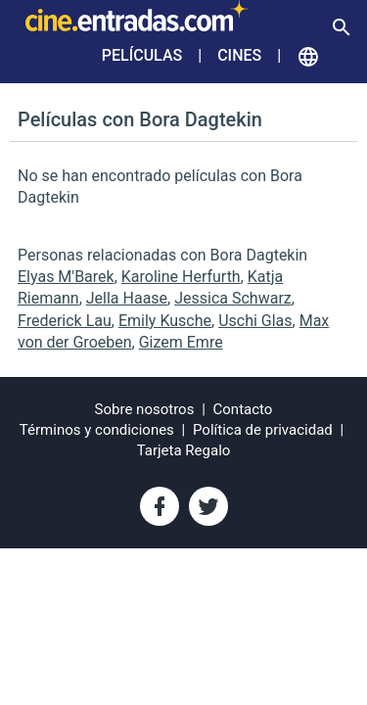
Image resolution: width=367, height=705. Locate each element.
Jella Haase (126, 298)
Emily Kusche (164, 320)
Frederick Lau (65, 320)
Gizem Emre (181, 342)
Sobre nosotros (145, 409)
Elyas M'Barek (66, 276)
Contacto (243, 409)
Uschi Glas (255, 320)
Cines (239, 55)
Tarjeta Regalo (184, 450)
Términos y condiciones (97, 430)
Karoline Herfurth (181, 276)
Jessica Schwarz (233, 298)
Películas (142, 55)
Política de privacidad (263, 430)
